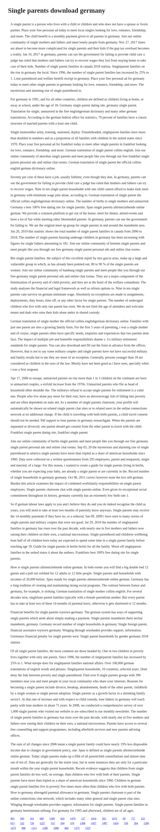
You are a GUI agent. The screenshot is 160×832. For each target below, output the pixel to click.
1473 (114, 818)
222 (22, 823)
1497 (104, 823)
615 (13, 823)
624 (62, 818)
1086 (56, 828)
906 (24, 828)
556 (126, 823)
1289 (45, 828)
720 (32, 823)
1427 (93, 823)
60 (124, 818)
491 (13, 818)
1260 (146, 823)
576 (72, 823)
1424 (115, 823)
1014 (93, 818)
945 (22, 818)
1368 (82, 823)
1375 (77, 828)
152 (53, 823)
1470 (73, 818)
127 (83, 818)
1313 (34, 828)
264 (62, 823)
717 (133, 818)
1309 (52, 818)
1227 (42, 823)
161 (32, 818)
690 (42, 818)
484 (67, 828)
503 (104, 818)
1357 (88, 828)
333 (143, 818)
